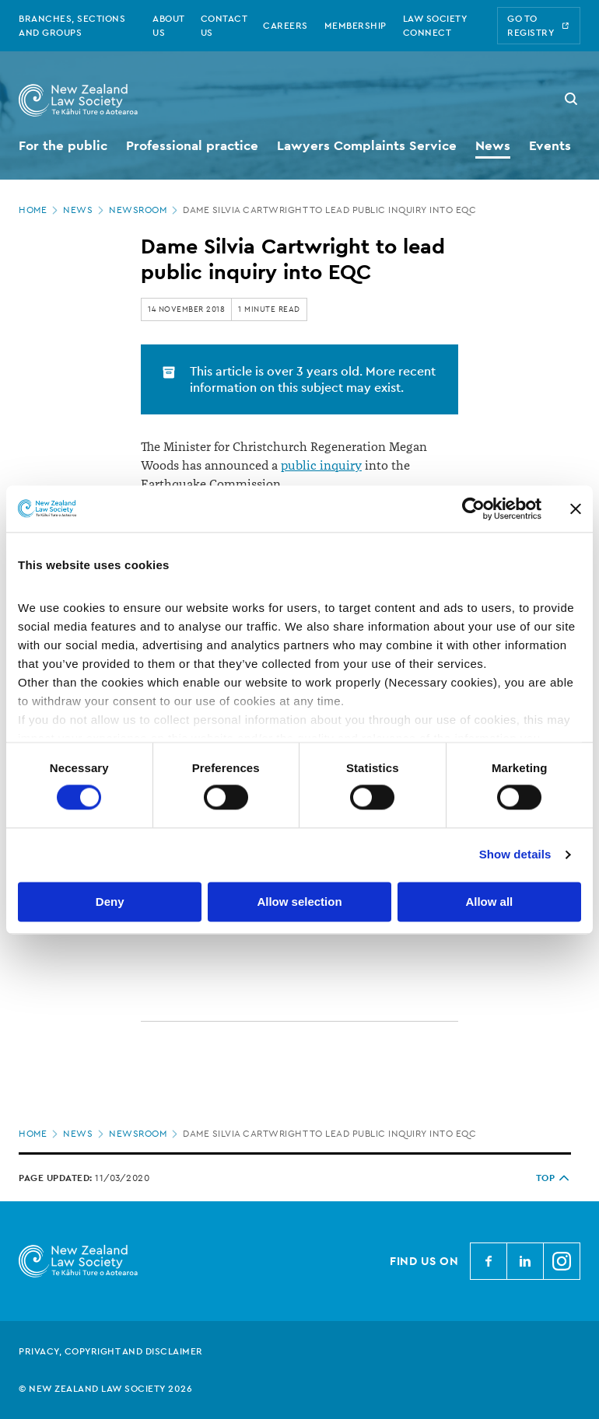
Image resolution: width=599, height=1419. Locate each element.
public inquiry (321, 466)
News (85, 210)
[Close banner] (575, 508)
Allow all (489, 901)
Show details (515, 855)
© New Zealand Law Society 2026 (105, 1388)
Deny (110, 901)
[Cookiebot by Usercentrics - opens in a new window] (473, 508)
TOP (554, 1178)
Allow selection (299, 901)
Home (40, 210)
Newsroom (144, 210)
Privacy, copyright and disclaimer (111, 1351)
